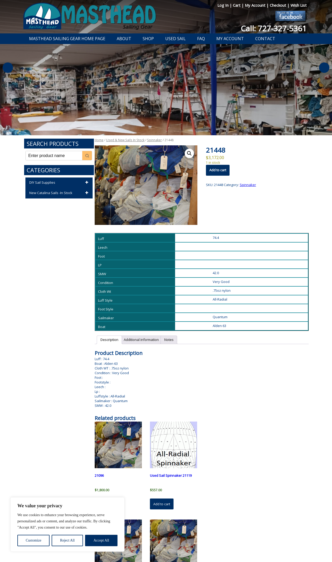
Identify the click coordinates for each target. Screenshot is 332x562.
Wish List (298, 5)
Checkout (278, 5)
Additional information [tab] (141, 339)
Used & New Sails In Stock (125, 140)
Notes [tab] (169, 339)
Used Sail (175, 38)
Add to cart (217, 170)
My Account (255, 5)
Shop (148, 38)
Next (324, 67)
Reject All (67, 540)
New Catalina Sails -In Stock (59, 193)
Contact (265, 38)
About (124, 38)
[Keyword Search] (54, 155)
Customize (33, 540)
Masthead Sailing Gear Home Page (67, 38)
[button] (189, 153)
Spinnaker (154, 140)
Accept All (101, 540)
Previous (8, 67)
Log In (223, 5)
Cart (237, 5)
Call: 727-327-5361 (274, 28)
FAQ (201, 38)
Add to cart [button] (161, 504)
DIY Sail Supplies (59, 182)
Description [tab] (109, 339)
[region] (67, 524)
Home (99, 140)
